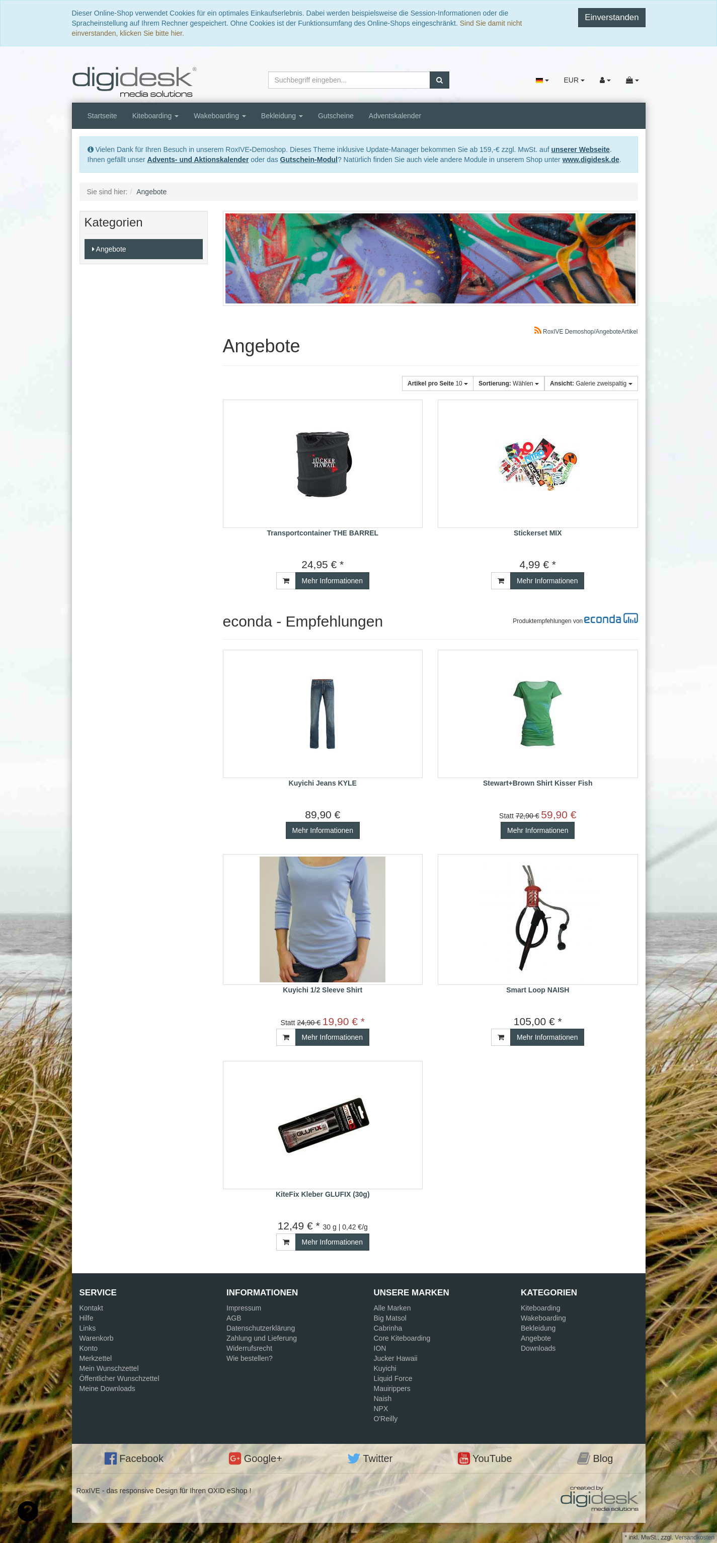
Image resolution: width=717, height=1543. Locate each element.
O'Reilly (386, 1419)
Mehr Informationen (332, 581)
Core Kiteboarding (402, 1338)
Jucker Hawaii (396, 1358)
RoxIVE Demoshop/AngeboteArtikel (586, 331)
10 (438, 383)
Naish (383, 1399)
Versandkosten (694, 1537)
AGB (234, 1318)
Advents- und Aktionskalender (198, 160)
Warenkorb (96, 1338)
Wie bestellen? (249, 1358)
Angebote (109, 249)
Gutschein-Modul (309, 160)
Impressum (243, 1308)
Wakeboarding (220, 116)
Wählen (509, 383)
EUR (574, 80)
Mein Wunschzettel (109, 1368)
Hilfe (86, 1318)
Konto (88, 1348)
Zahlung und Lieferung (261, 1338)
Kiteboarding (155, 116)
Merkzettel (95, 1358)
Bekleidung (282, 116)
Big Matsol (390, 1318)
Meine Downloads (107, 1388)
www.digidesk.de (591, 160)
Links (87, 1328)
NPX (381, 1409)
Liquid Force (393, 1378)
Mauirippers (392, 1388)
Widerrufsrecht (249, 1348)
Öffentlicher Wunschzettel (119, 1378)
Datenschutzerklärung (260, 1328)
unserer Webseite (580, 149)
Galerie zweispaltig (591, 383)
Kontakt (91, 1308)
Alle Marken (392, 1308)
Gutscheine (336, 116)
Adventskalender (395, 116)
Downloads (538, 1348)
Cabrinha (388, 1328)
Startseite (102, 116)
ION (380, 1348)
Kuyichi (385, 1368)
